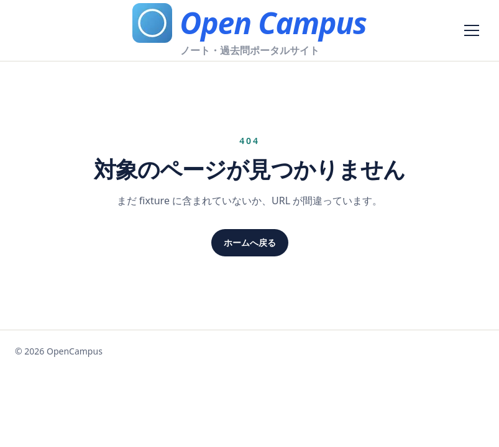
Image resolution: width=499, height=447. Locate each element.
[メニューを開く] (471, 30)
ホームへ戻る (250, 242)
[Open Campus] (249, 23)
